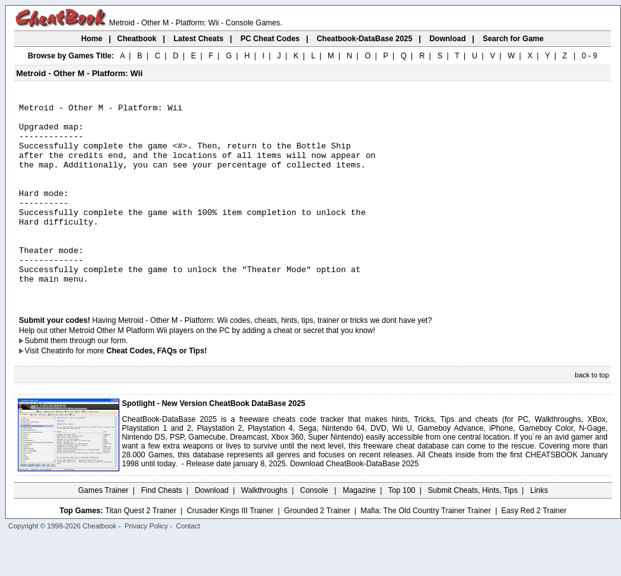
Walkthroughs (264, 528)
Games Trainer (103, 528)
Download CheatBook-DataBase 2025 (354, 501)
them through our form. (89, 378)
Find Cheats (161, 528)
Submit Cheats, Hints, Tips (473, 528)
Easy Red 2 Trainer (533, 548)
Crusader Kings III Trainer (230, 548)
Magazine (359, 528)
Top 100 (401, 528)
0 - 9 (589, 55)
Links (539, 528)
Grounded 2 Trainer (317, 548)
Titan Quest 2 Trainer (140, 548)
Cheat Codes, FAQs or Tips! (156, 388)
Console (315, 528)
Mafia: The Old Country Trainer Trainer (426, 548)
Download (212, 528)
